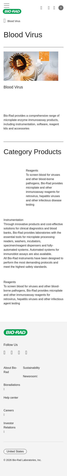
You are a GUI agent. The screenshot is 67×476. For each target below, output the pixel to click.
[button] (5, 21)
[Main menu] (7, 5)
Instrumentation (13, 219)
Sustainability (31, 367)
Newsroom (30, 376)
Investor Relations (10, 425)
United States (15, 451)
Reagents (32, 170)
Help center (11, 397)
